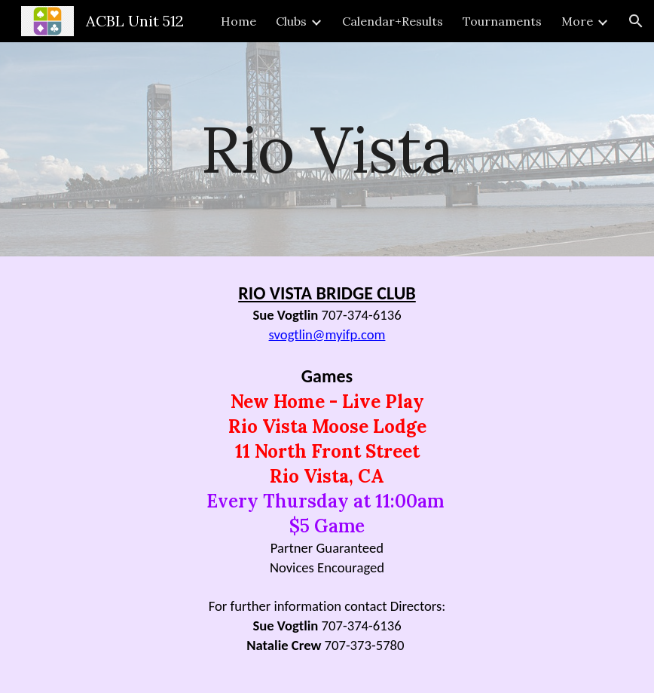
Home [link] (238, 21)
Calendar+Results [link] (392, 21)
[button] (636, 21)
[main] (326, 149)
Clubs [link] (291, 21)
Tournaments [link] (502, 21)
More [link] (577, 21)
